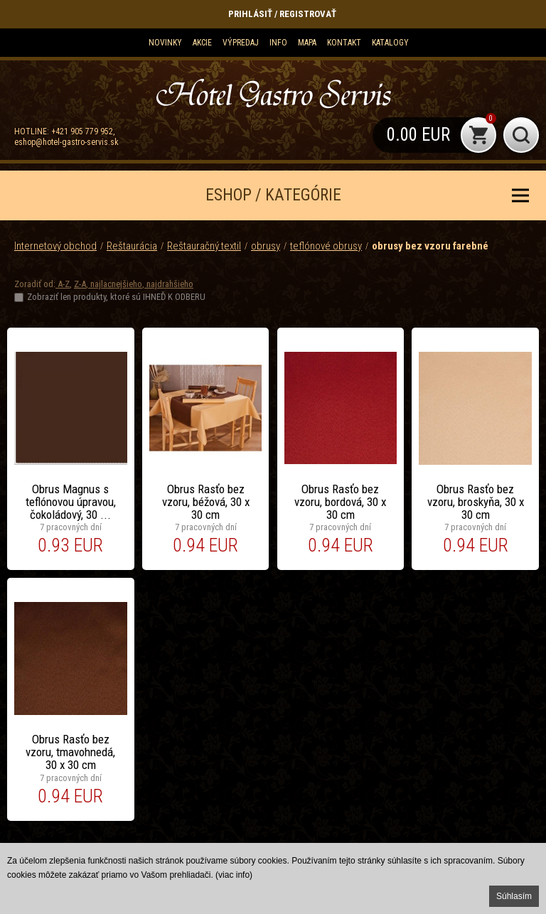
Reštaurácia (132, 246)
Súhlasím (514, 896)
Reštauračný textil (204, 246)
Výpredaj (241, 43)
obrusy (265, 246)
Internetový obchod (55, 246)
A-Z (62, 284)
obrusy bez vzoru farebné (430, 246)
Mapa (307, 43)
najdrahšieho (168, 284)
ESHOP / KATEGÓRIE (273, 195)
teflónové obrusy (326, 246)
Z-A (80, 284)
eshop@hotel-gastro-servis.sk (66, 142)
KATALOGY (390, 43)
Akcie (202, 43)
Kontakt (344, 43)
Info (278, 43)
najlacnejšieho (115, 284)
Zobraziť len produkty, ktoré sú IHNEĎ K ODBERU (116, 296)
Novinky (165, 43)
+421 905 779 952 (82, 131)
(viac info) (233, 875)
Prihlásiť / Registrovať (282, 14)
